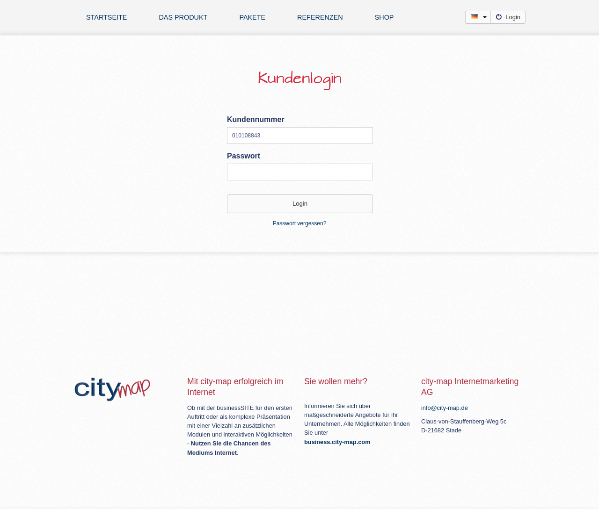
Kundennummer (256, 119)
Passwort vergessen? (300, 223)
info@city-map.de (444, 407)
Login (508, 17)
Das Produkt (183, 17)
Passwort (243, 156)
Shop (384, 17)
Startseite (106, 17)
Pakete (252, 17)
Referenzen (320, 17)
